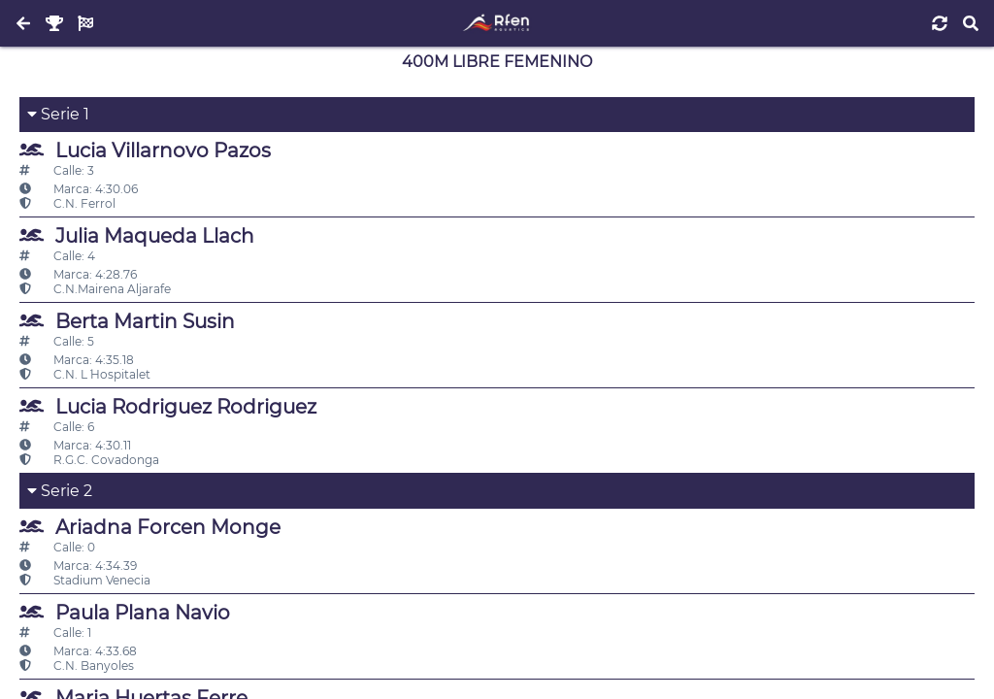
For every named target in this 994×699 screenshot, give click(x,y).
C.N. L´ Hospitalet (84, 374)
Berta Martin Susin (127, 321)
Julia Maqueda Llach (136, 235)
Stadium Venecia (84, 580)
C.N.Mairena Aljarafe (95, 289)
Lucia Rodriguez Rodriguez (167, 406)
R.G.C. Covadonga (89, 459)
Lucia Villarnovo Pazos (145, 150)
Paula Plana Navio (124, 612)
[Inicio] (496, 23)
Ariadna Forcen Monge (150, 526)
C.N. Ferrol (67, 203)
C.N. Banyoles (76, 665)
